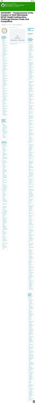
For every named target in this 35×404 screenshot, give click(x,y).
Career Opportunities (4, 37)
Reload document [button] (14, 40)
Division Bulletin (4, 142)
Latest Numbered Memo (30, 39)
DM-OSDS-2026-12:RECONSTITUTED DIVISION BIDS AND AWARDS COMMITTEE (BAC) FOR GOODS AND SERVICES (31, 377)
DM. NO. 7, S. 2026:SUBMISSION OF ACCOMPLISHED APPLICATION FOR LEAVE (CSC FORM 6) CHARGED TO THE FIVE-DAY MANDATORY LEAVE (31, 69)
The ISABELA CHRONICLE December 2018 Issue (5, 126)
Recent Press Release (4, 121)
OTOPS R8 (30, 34)
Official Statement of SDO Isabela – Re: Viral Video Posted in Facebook (5, 133)
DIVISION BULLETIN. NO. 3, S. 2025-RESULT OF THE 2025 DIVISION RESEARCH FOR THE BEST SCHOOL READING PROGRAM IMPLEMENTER (5, 222)
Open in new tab (21, 40)
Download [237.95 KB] (13, 43)
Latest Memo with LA (30, 295)
